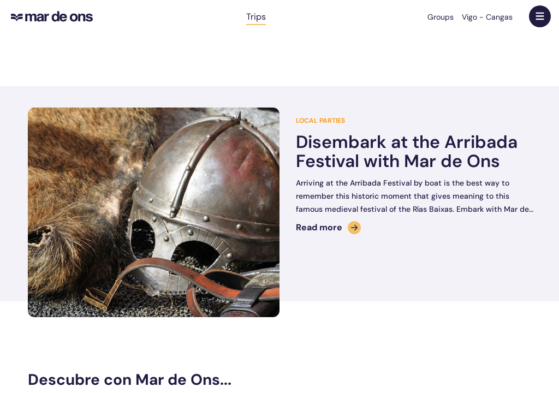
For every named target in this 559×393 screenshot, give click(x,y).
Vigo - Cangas (487, 17)
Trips (256, 16)
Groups (440, 17)
